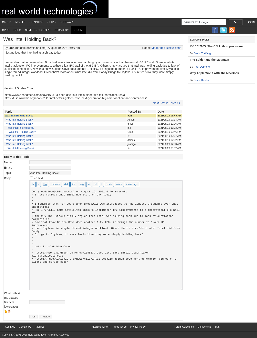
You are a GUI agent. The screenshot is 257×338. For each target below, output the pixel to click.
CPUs (5, 30)
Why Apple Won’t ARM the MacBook (214, 73)
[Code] (109, 184)
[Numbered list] (95, 184)
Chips (52, 22)
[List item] (101, 184)
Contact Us (25, 326)
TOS (217, 326)
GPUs (17, 30)
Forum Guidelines (184, 326)
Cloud (6, 22)
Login (251, 22)
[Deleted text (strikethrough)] (66, 184)
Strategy (62, 30)
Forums (78, 30)
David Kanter (201, 80)
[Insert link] (45, 184)
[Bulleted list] (89, 184)
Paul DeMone (202, 66)
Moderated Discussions (166, 47)
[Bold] (33, 184)
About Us (10, 326)
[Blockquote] (56, 184)
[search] (203, 22)
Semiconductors (38, 30)
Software (67, 22)
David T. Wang (202, 53)
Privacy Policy (138, 326)
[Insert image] (81, 184)
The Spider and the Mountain (209, 59)
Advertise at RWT (100, 326)
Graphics (36, 22)
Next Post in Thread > (167, 103)
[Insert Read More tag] (119, 184)
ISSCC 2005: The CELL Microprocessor (216, 46)
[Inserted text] (73, 184)
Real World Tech (54, 9)
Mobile (20, 22)
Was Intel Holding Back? (19, 115)
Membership (204, 326)
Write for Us (120, 326)
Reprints (39, 326)
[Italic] (39, 184)
